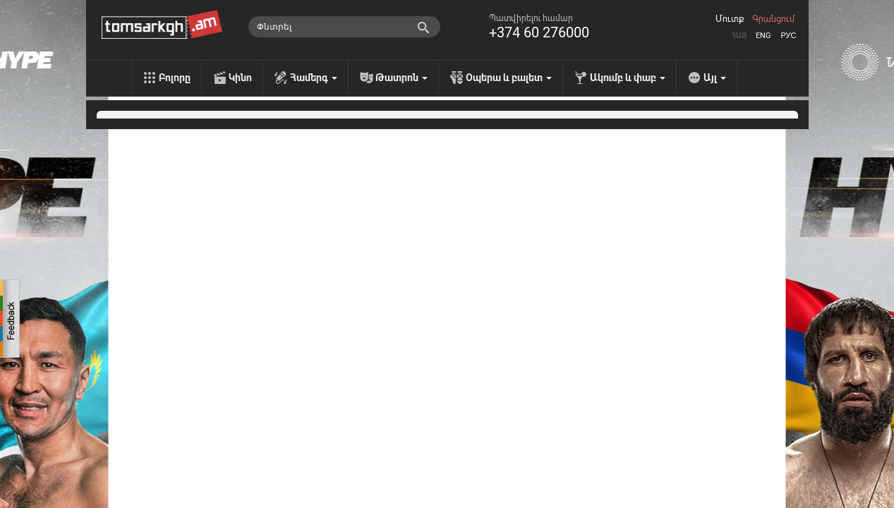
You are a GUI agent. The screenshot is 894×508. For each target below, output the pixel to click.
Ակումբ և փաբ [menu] (627, 77)
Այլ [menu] (714, 77)
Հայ (739, 35)
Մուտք (729, 19)
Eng (763, 35)
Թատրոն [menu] (401, 77)
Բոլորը (175, 77)
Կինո (240, 77)
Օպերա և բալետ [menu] (509, 77)
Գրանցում (773, 19)
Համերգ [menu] (313, 77)
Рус (788, 35)
